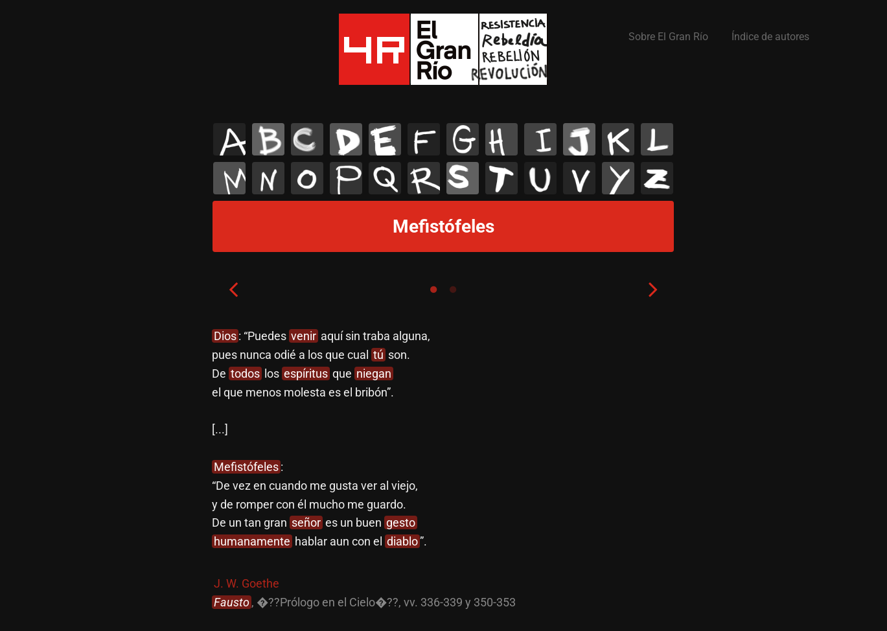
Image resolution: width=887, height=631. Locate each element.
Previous (233, 289)
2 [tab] (452, 289)
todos (245, 373)
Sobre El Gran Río (668, 36)
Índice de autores (770, 36)
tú (378, 354)
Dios (225, 336)
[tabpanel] (443, 469)
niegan (373, 373)
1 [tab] (433, 289)
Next (653, 289)
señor (306, 522)
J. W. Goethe (246, 583)
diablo (402, 541)
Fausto (231, 602)
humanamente (252, 541)
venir (303, 336)
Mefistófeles (246, 467)
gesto (400, 522)
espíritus (306, 373)
